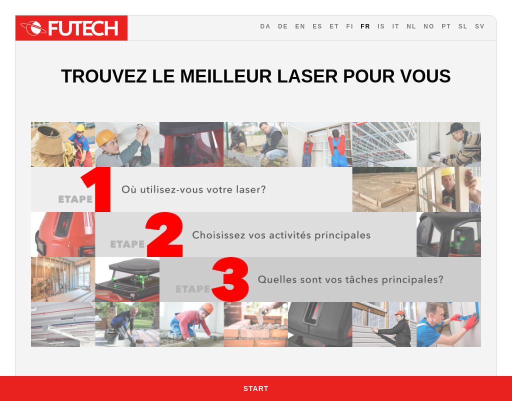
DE (283, 26)
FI (350, 26)
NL (411, 26)
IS (381, 26)
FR (365, 26)
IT (396, 26)
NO (429, 26)
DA (265, 26)
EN (301, 26)
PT (446, 26)
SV (480, 26)
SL (463, 26)
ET (334, 26)
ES (317, 26)
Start (256, 388)
